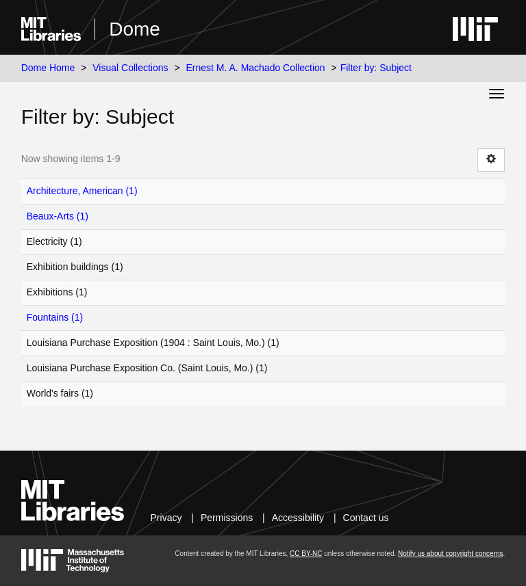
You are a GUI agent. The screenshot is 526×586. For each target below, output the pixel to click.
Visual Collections (130, 67)
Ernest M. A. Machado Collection (255, 67)
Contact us (366, 517)
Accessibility (298, 517)
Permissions (227, 517)
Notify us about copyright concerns (450, 553)
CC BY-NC (306, 553)
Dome (134, 29)
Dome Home (48, 67)
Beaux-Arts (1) (57, 216)
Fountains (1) (55, 317)
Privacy (166, 517)
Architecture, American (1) (82, 190)
